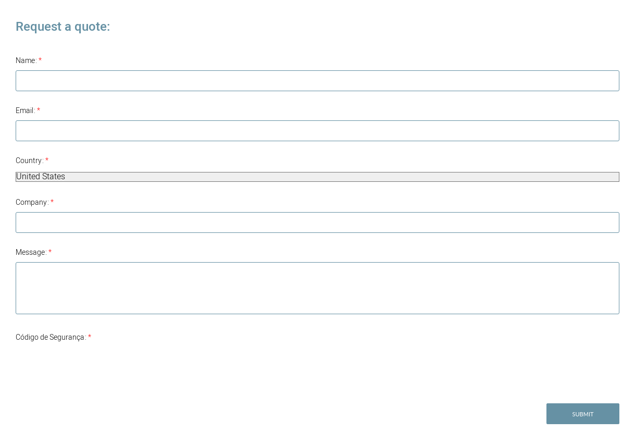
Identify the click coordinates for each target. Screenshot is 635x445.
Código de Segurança (53, 337)
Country (32, 160)
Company (35, 202)
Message (34, 252)
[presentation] (95, 367)
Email (28, 110)
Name (29, 60)
